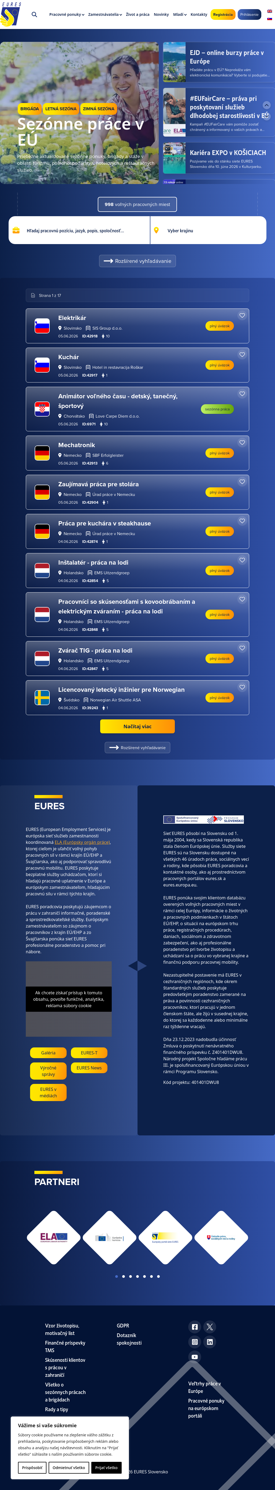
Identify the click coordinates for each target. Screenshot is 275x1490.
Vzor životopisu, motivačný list (62, 1329)
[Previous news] (267, 105)
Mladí (178, 14)
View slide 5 (144, 1276)
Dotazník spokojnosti (129, 1338)
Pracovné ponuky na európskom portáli (206, 1408)
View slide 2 (123, 1276)
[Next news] (267, 116)
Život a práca (137, 14)
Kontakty (199, 14)
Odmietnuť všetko (69, 1467)
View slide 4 (137, 1276)
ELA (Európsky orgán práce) (82, 842)
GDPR (123, 1325)
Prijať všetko (106, 1467)
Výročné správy (48, 1071)
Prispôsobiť (32, 1467)
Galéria (48, 1053)
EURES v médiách (48, 1092)
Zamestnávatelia (103, 14)
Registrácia (223, 14)
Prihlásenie (249, 14)
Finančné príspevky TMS (65, 1346)
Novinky (161, 14)
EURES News (89, 1068)
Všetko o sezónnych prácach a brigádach (65, 1392)
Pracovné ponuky (65, 14)
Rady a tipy (56, 1409)
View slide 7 (158, 1276)
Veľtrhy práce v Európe (204, 1387)
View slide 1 (116, 1276)
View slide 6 (151, 1276)
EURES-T (89, 1053)
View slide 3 (130, 1276)
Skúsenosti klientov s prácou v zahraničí (65, 1367)
